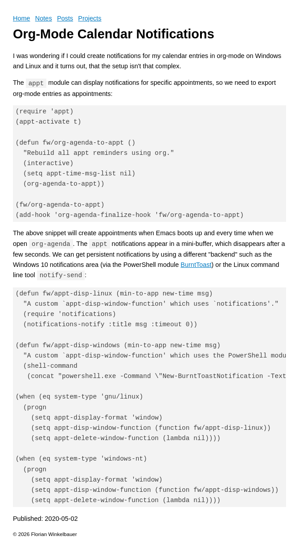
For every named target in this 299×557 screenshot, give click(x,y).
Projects (89, 18)
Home (21, 18)
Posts (65, 18)
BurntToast (195, 264)
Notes (43, 18)
